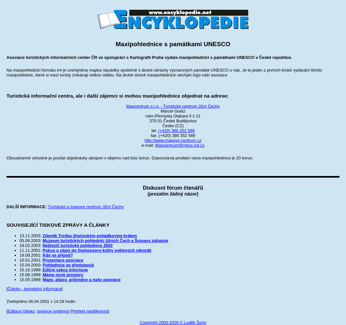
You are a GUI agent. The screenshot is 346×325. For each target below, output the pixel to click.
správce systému (52, 311)
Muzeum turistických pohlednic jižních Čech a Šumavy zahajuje (105, 240)
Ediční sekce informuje (65, 269)
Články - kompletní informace (35, 288)
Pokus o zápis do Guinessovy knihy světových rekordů (97, 250)
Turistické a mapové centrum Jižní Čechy (86, 206)
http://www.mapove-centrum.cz (173, 140)
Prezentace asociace (63, 260)
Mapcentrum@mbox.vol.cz (180, 145)
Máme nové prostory (63, 274)
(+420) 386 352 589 (176, 130)
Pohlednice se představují (68, 265)
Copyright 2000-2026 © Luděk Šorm (173, 322)
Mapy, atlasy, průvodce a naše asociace (82, 279)
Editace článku (21, 311)
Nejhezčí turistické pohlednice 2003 (78, 245)
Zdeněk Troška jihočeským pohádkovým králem (90, 235)
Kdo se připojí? (58, 255)
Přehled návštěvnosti (89, 311)
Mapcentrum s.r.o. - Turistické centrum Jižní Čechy (173, 106)
